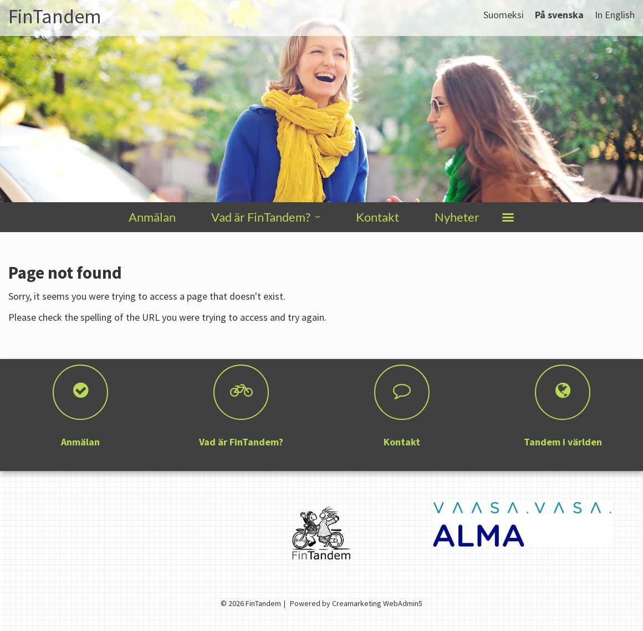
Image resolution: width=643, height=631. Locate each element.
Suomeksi (503, 14)
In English (615, 14)
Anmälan (152, 216)
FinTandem (54, 16)
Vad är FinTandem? (260, 216)
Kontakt (377, 216)
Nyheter (457, 216)
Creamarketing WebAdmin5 (377, 603)
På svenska (559, 14)
